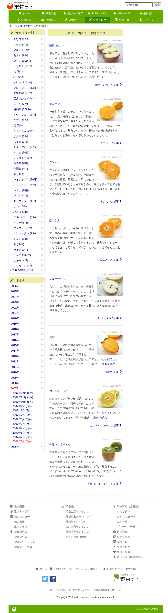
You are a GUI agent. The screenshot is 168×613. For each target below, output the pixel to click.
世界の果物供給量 (75, 536)
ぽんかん (54, 220)
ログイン (146, 20)
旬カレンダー (97, 13)
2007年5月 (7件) (22, 423)
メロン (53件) (28, 238)
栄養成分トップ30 (24, 542)
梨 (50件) (28, 174)
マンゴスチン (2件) (28, 233)
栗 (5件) (28, 125)
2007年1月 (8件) (22, 441)
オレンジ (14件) (28, 82)
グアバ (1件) (28, 120)
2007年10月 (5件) (22, 401)
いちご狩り (123, 511)
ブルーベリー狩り (127, 526)
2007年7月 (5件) (22, 415)
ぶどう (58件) (28, 211)
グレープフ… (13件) (28, 87)
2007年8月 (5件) (22, 410)
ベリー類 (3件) (28, 222)
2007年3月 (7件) (22, 432)
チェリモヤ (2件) (28, 157)
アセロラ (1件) (28, 44)
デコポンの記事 (109, 143)
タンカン (54, 162)
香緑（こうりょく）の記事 (103, 483)
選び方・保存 (73, 13)
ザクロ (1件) (28, 136)
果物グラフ (20, 526)
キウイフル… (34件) (28, 114)
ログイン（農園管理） (128, 557)
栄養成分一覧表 (23, 547)
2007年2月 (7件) (22, 437)
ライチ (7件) (28, 249)
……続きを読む (106, 364)
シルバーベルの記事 (107, 318)
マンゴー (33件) (28, 227)
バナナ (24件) (28, 190)
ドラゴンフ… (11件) (28, 200)
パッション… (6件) (28, 184)
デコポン (54, 103)
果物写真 (49, 20)
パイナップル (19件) (28, 179)
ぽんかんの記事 (109, 259)
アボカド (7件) (28, 49)
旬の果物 (19, 521)
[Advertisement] (145, 78)
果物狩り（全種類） (127, 506)
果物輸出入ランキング (78, 516)
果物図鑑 (49, 13)
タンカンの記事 (109, 201)
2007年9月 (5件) (22, 406)
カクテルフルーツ (59, 390)
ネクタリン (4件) (28, 265)
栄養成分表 (122, 13)
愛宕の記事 (112, 371)
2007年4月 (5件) (22, 428)
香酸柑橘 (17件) (28, 93)
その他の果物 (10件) (26, 270)
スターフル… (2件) (28, 147)
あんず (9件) (28, 55)
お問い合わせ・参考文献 (119, 568)
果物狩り (24, 20)
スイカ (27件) (28, 141)
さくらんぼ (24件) (28, 130)
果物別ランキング (75, 521)
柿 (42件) (28, 76)
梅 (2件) (28, 71)
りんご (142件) (28, 255)
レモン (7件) (28, 103)
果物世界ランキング (77, 531)
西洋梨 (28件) (28, 163)
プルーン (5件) (28, 260)
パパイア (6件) (28, 195)
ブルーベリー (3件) (28, 217)
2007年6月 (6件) (22, 419)
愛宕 (52, 337)
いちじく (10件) (28, 66)
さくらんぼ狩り (126, 516)
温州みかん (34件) (28, 98)
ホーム (24, 13)
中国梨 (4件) (28, 168)
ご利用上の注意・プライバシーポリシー (75, 568)
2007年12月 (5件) (22, 393)
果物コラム (73, 20)
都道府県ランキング (77, 526)
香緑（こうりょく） (61, 444)
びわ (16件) (28, 206)
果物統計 (146, 13)
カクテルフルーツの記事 (104, 425)
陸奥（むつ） (57, 45)
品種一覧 (122, 20)
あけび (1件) (28, 39)
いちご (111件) (28, 60)
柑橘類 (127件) (28, 109)
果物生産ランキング (77, 511)
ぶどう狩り (123, 521)
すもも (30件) (28, 152)
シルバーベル (57, 278)
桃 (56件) (28, 244)
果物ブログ (97, 20)
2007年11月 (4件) (22, 397)
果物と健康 (121, 552)
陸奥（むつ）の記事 (107, 84)
